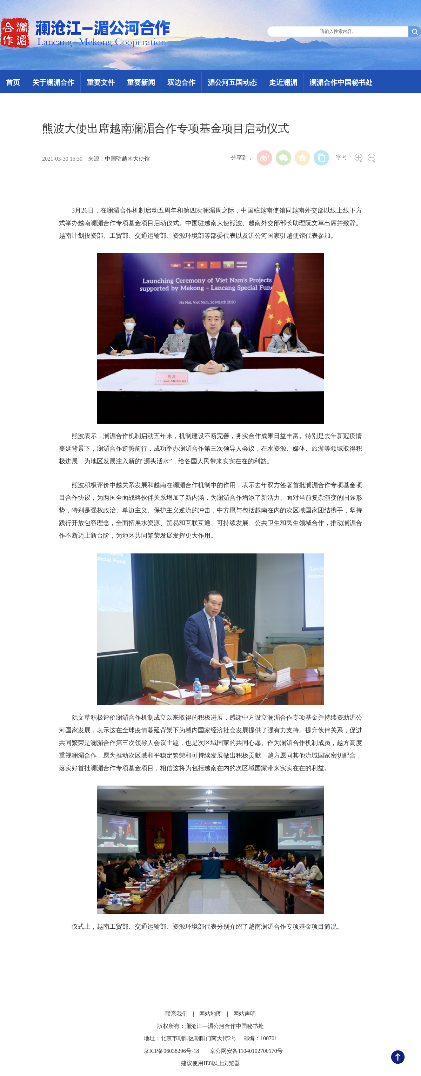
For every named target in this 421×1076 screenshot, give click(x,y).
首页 (13, 82)
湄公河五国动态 (232, 82)
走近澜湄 (283, 82)
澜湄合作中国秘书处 (341, 82)
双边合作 (181, 82)
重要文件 (101, 82)
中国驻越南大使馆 (127, 159)
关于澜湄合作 (53, 82)
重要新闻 (141, 82)
